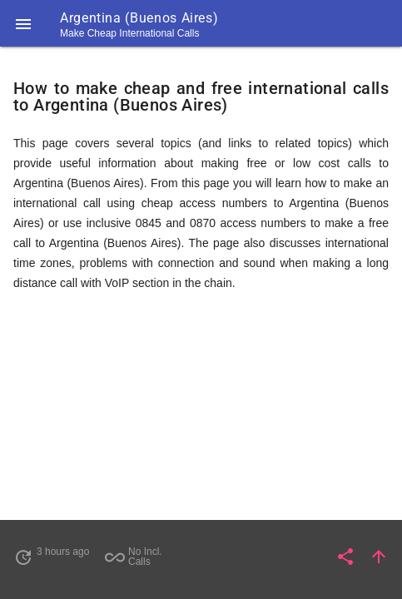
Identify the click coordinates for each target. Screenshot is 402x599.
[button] (23, 23)
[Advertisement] (201, 429)
